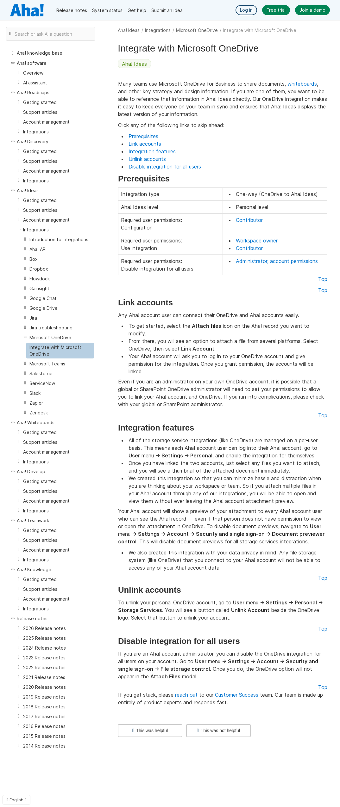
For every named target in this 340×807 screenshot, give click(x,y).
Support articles (40, 112)
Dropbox (38, 269)
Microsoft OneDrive (197, 30)
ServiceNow (42, 383)
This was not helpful (218, 730)
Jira (33, 318)
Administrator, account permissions (277, 261)
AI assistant (35, 82)
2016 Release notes (44, 726)
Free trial (276, 10)
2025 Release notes (44, 638)
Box (33, 259)
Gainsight (39, 288)
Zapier (36, 403)
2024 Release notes (44, 648)
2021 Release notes (44, 677)
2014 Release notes (44, 746)
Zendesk (38, 412)
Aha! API (38, 249)
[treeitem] (60, 350)
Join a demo (312, 10)
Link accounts (145, 144)
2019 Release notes (44, 697)
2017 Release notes (44, 716)
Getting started (40, 102)
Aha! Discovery (32, 141)
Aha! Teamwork (33, 520)
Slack (35, 393)
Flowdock (39, 278)
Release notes (71, 10)
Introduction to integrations (58, 239)
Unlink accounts (147, 159)
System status (107, 10)
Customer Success (236, 695)
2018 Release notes (44, 706)
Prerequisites (143, 136)
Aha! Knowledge (34, 569)
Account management (46, 122)
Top (322, 279)
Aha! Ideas (129, 30)
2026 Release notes (44, 628)
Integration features (152, 151)
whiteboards (302, 84)
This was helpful (150, 730)
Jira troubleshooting (50, 327)
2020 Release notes (44, 687)
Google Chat (43, 298)
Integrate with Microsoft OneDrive (55, 351)
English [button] (16, 799)
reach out (186, 695)
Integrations (158, 30)
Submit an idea (167, 10)
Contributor (249, 220)
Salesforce (41, 373)
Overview (33, 73)
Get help (137, 10)
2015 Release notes (44, 736)
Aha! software (32, 63)
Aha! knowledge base (39, 53)
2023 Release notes (44, 657)
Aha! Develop (31, 471)
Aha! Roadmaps (33, 92)
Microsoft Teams (47, 363)
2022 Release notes (44, 667)
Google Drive (43, 308)
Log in (246, 10)
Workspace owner (257, 240)
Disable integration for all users (165, 166)
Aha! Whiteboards (35, 422)
